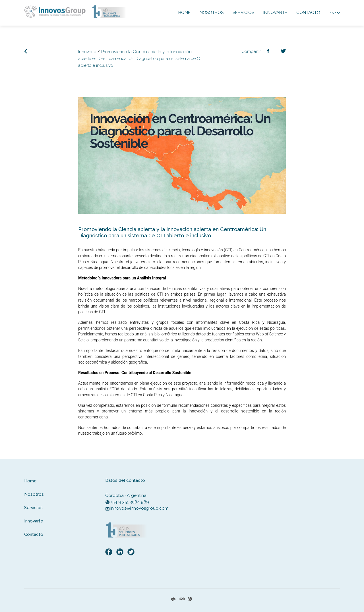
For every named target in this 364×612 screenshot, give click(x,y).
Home (184, 12)
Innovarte (275, 12)
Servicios (243, 12)
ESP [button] (333, 13)
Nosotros (212, 12)
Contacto (308, 12)
